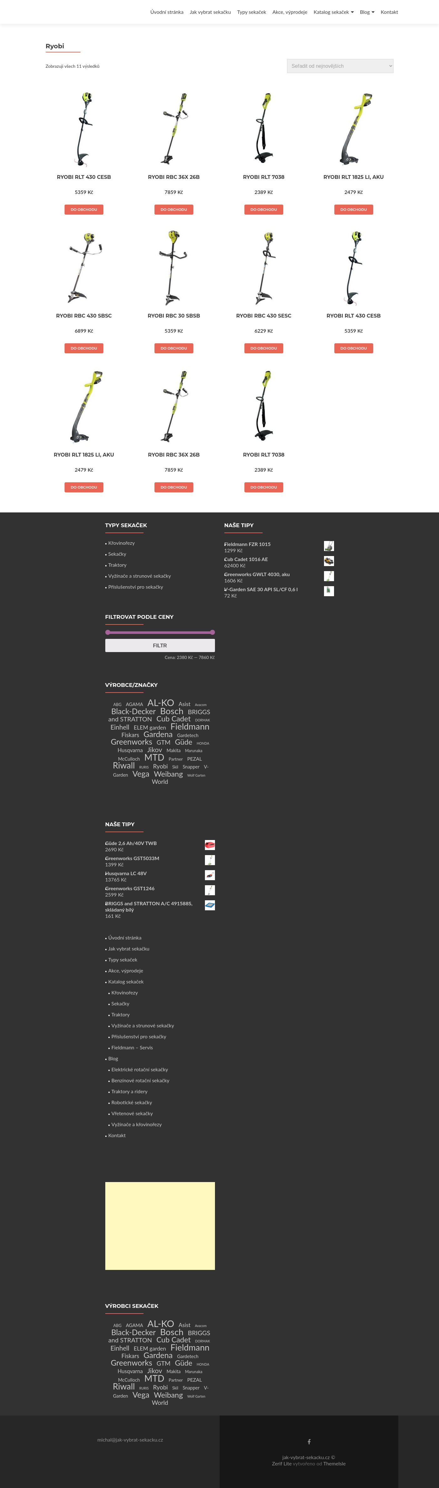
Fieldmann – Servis (132, 1047)
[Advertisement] (160, 1226)
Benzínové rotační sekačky (141, 1080)
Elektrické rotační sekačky (140, 1069)
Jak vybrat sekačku (210, 12)
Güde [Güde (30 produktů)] (183, 741)
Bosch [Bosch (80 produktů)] (171, 711)
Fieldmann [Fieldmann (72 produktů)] (190, 726)
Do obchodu (84, 209)
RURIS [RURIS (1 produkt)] (144, 767)
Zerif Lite (282, 1463)
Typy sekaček (251, 12)
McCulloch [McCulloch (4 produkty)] (129, 759)
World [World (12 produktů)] (160, 781)
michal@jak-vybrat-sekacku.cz (130, 1440)
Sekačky (117, 554)
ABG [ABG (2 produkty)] (117, 704)
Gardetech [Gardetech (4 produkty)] (187, 735)
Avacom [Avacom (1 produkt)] (200, 705)
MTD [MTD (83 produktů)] (154, 757)
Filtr (160, 645)
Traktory (117, 565)
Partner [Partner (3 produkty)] (176, 759)
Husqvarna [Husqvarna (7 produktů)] (130, 750)
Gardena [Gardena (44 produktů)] (158, 734)
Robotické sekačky (132, 1102)
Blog (365, 12)
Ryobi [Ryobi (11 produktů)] (160, 766)
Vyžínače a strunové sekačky (139, 576)
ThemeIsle (334, 1463)
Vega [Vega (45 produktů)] (141, 773)
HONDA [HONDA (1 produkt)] (203, 743)
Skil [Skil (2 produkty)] (175, 767)
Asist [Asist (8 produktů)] (185, 704)
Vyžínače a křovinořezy (137, 1124)
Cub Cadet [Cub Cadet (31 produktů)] (173, 718)
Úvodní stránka (167, 12)
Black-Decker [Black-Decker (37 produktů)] (133, 711)
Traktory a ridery (130, 1091)
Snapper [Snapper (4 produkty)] (191, 766)
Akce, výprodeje (289, 12)
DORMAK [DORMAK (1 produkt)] (202, 720)
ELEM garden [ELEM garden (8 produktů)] (150, 727)
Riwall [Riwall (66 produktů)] (124, 765)
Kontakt (389, 12)
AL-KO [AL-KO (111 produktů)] (161, 702)
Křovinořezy (121, 543)
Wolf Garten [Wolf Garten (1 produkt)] (196, 775)
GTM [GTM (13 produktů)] (163, 742)
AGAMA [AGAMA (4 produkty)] (134, 704)
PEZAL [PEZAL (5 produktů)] (194, 759)
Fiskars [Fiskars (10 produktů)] (130, 734)
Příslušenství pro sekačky (135, 587)
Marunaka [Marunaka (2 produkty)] (193, 750)
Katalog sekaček (331, 12)
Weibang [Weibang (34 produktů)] (168, 773)
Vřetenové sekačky (132, 1113)
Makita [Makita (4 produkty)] (173, 750)
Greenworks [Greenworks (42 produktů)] (131, 741)
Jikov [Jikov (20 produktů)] (154, 750)
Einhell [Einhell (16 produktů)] (119, 727)
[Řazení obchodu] (340, 66)
